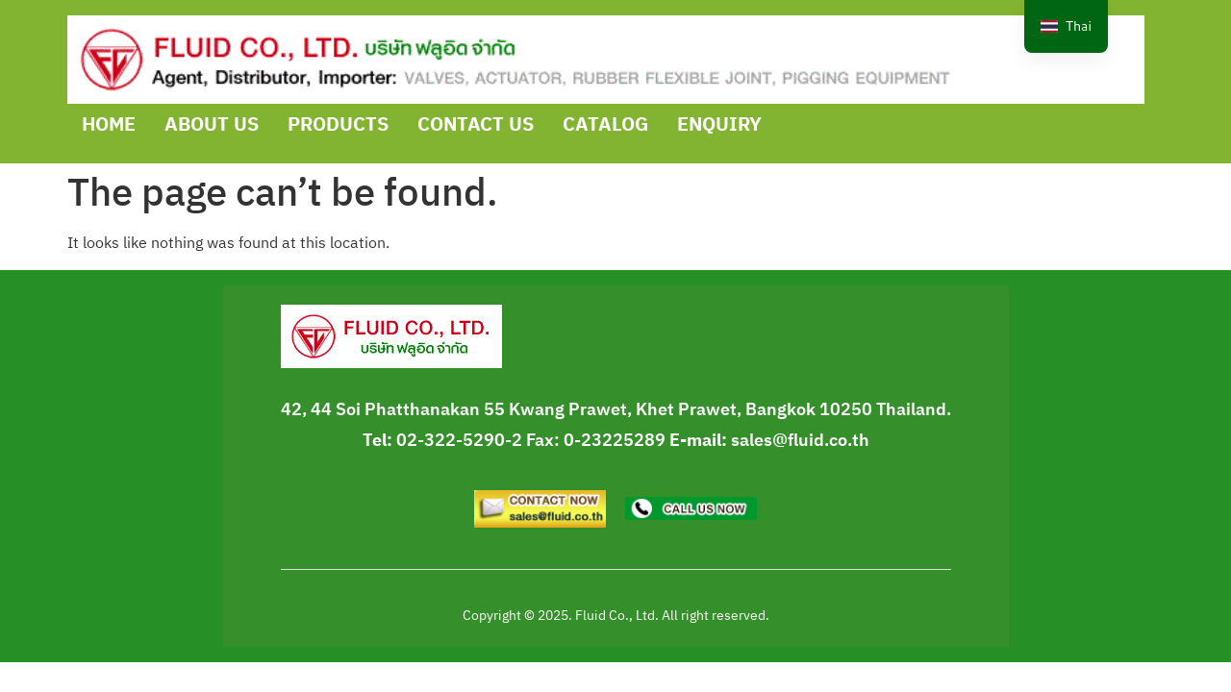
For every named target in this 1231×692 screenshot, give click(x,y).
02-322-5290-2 (459, 441)
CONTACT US (475, 125)
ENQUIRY (719, 125)
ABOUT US (211, 125)
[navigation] (1066, 26)
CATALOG (605, 125)
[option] (1066, 26)
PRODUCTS (338, 125)
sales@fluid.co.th (800, 441)
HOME (109, 125)
